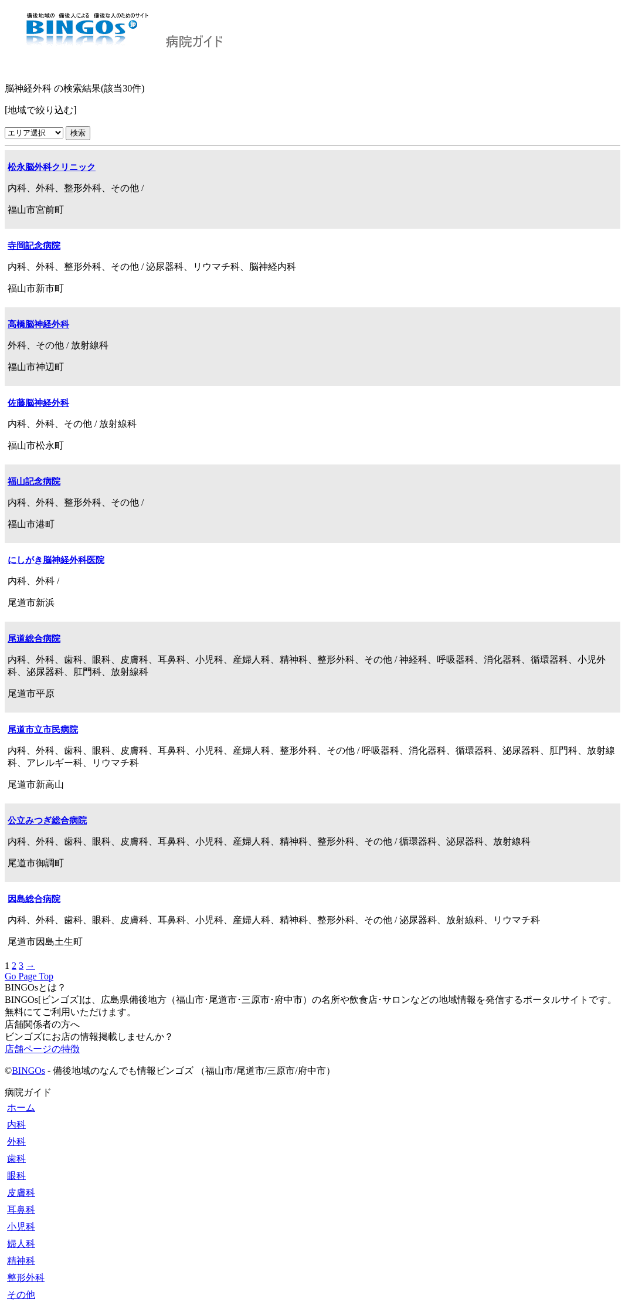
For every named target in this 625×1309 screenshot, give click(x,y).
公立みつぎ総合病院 (47, 820)
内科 (16, 1125)
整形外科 (26, 1278)
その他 (21, 1295)
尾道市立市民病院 (43, 729)
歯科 (16, 1159)
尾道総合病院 (34, 638)
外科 (16, 1142)
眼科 (16, 1176)
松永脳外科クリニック (52, 167)
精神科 (21, 1261)
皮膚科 (21, 1193)
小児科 (21, 1227)
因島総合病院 (34, 899)
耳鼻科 (21, 1210)
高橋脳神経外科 (38, 324)
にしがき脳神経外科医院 (56, 560)
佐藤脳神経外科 (38, 403)
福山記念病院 (34, 481)
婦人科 (21, 1244)
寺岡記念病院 (34, 245)
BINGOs (28, 1071)
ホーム (21, 1108)
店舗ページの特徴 (42, 1049)
